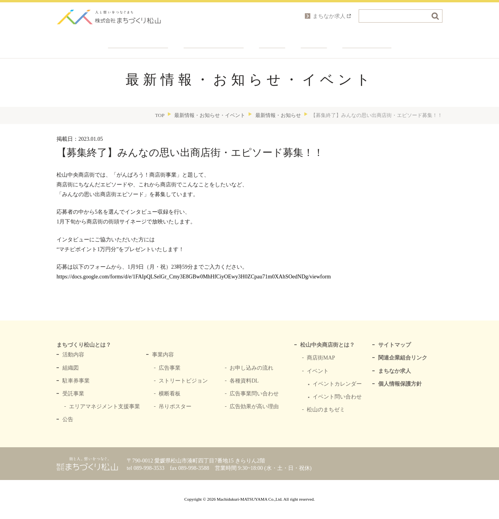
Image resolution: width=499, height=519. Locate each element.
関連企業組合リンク (402, 358)
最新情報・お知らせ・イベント (209, 115)
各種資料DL (244, 381)
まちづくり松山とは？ (138, 39)
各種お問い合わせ (367, 39)
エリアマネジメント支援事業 (104, 406)
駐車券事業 (76, 381)
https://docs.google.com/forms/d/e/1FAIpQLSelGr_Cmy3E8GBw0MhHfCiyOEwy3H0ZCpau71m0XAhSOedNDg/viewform (194, 277)
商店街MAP (321, 358)
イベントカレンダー (337, 384)
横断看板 (169, 394)
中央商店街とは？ (213, 39)
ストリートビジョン (183, 381)
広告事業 (169, 368)
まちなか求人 (394, 371)
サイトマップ (394, 345)
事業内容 (163, 355)
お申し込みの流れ (251, 368)
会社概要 (314, 39)
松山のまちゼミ (326, 410)
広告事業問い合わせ (254, 394)
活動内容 (73, 355)
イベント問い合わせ (337, 397)
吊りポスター (175, 406)
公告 (67, 419)
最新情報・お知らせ (278, 115)
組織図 (70, 368)
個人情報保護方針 (400, 384)
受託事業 (73, 394)
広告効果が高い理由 (254, 406)
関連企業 (272, 39)
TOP (160, 115)
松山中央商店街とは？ (327, 345)
